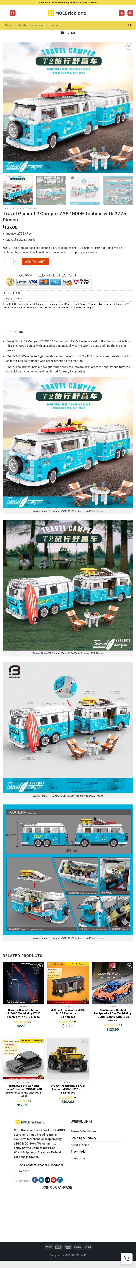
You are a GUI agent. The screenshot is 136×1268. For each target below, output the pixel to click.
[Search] (12, 13)
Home (6, 208)
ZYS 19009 (49, 307)
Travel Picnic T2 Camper (85, 304)
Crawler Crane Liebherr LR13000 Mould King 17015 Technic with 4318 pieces (23, 1013)
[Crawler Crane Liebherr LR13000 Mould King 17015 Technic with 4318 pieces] (23, 982)
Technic (32, 208)
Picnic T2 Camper (35, 304)
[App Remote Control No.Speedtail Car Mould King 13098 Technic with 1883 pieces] (112, 982)
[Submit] (130, 25)
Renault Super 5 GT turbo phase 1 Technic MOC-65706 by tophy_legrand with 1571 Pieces (23, 1091)
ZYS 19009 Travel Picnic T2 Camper (75, 307)
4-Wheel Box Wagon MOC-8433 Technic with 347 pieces (68, 1013)
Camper (21, 304)
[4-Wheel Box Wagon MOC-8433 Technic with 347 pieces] (68, 982)
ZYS (40, 307)
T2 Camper (51, 304)
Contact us (78, 1158)
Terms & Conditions (83, 1131)
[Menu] (5, 13)
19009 (12, 304)
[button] (127, 1259)
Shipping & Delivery (83, 1138)
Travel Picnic (64, 304)
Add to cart (35, 261)
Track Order (79, 1151)
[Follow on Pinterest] (54, 1180)
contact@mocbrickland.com (44, 1165)
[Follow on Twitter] (41, 1180)
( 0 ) (30, 1021)
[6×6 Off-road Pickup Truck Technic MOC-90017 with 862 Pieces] (68, 1058)
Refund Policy (80, 1144)
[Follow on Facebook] (35, 1180)
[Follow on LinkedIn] (60, 1180)
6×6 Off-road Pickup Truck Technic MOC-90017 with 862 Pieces (68, 1089)
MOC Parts (19, 208)
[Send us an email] (47, 1180)
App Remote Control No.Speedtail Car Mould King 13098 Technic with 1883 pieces (112, 1015)
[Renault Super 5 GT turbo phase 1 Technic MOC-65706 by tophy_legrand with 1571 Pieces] (23, 1058)
